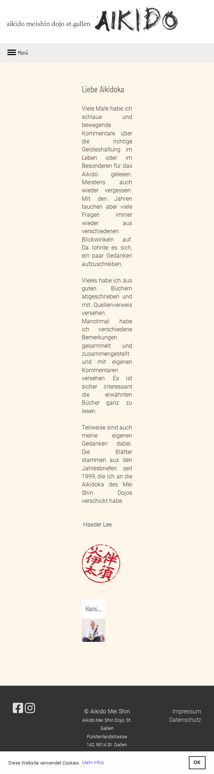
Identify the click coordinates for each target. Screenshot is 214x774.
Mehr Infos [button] (93, 762)
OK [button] (197, 762)
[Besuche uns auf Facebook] (18, 708)
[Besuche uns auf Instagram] (30, 708)
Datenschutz (185, 719)
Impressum (186, 711)
